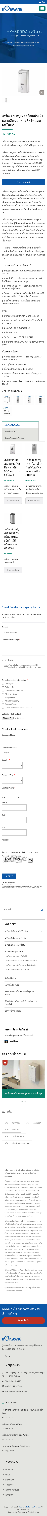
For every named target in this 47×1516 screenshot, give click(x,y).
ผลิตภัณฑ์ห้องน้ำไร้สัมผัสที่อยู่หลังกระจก (19, 993)
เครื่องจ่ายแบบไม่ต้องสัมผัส (14, 1136)
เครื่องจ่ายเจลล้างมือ (11, 1130)
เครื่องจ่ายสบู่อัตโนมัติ (30, 43)
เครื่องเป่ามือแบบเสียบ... (12, 1424)
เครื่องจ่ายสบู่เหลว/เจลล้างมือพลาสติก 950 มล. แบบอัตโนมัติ (12, 467)
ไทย (43, 2)
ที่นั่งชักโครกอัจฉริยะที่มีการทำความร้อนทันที (21, 1002)
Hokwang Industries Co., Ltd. (30, 1507)
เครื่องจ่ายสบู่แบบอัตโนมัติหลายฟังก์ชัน (21, 961)
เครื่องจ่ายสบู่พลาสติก (12, 1123)
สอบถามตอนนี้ (23, 182)
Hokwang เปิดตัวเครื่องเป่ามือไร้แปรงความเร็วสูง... (22, 1411)
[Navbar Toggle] (42, 8)
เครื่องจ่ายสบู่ (26, 1287)
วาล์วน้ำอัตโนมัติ (12, 985)
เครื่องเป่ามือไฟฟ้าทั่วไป (15, 945)
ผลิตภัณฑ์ (9, 1479)
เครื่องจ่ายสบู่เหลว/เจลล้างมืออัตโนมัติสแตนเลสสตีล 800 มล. (33, 467)
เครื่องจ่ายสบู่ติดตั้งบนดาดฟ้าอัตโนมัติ (20, 965)
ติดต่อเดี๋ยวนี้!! (23, 1320)
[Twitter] (6, 1356)
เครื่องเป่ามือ (35, 1287)
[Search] (20, 909)
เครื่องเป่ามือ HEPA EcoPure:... (15, 1435)
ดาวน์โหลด (11, 1041)
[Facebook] (3, 1356)
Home (9, 43)
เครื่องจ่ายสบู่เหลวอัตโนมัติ (23, 46)
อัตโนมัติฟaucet (11, 978)
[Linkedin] (9, 1356)
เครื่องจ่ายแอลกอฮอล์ (33, 1123)
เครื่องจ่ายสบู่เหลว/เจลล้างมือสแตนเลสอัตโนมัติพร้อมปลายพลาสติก (11, 538)
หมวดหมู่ (17, 43)
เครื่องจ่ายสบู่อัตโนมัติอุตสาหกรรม (17, 1143)
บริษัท (8, 1474)
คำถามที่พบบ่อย (12, 1490)
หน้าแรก (9, 1469)
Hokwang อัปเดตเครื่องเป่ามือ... (16, 1446)
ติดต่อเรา (19, 1291)
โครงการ (9, 1484)
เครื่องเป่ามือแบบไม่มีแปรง (16, 931)
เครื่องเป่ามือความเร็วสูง (15, 938)
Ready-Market (33, 1512)
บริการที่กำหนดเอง (13, 1011)
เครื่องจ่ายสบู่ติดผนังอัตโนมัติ (17, 970)
